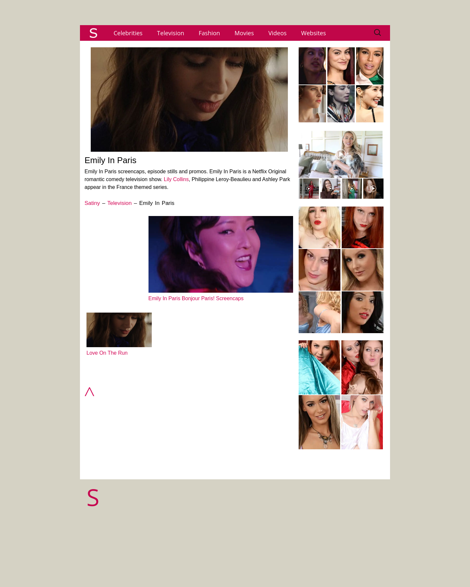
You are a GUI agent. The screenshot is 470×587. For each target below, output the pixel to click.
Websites (313, 33)
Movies (244, 33)
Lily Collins (176, 179)
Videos (277, 33)
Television (170, 33)
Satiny (92, 203)
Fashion (209, 33)
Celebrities (128, 33)
